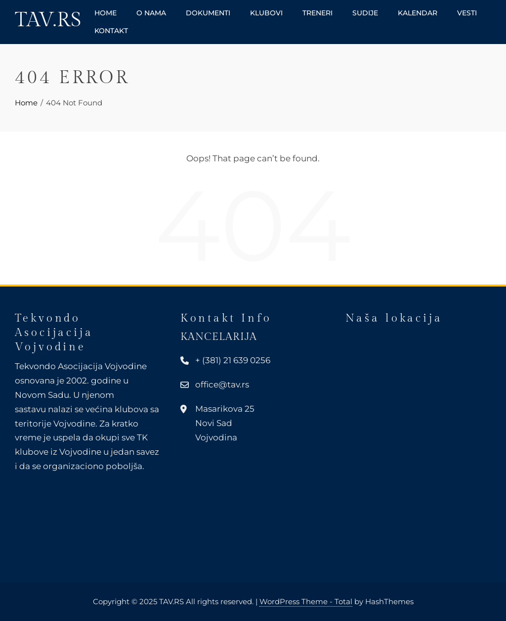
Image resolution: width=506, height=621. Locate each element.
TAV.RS (48, 20)
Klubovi (266, 12)
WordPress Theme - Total (305, 601)
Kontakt (111, 30)
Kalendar (417, 12)
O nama (151, 12)
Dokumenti (208, 12)
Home (105, 12)
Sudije (365, 12)
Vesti (467, 12)
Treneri (317, 12)
